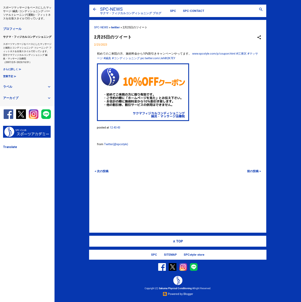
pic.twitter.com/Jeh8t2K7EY (158, 58)
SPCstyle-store (194, 254)
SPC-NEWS (111, 9)
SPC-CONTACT (193, 11)
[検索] (261, 10)
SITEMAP (170, 254)
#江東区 (241, 53)
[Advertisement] (177, 203)
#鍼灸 (107, 58)
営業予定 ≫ (9, 76)
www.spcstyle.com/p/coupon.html (213, 53)
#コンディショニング (126, 58)
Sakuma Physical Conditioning (175, 288)
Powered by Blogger (178, 294)
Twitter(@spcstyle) (116, 144)
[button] (259, 37)
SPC (173, 11)
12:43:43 (115, 127)
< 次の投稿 (101, 171)
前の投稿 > (254, 171)
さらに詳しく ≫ (12, 69)
